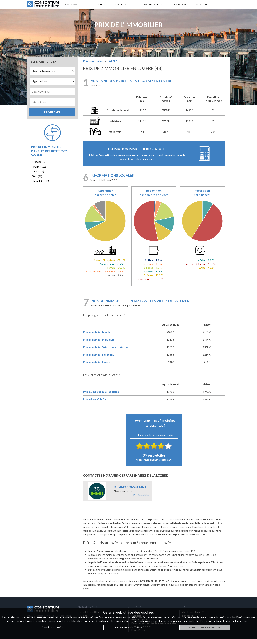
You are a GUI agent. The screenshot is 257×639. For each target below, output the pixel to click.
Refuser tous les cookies (128, 627)
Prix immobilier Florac (96, 362)
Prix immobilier (141, 494)
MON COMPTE (203, 4)
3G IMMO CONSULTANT (129, 487)
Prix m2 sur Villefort (95, 399)
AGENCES (100, 4)
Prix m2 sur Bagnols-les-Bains (101, 391)
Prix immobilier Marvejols (98, 339)
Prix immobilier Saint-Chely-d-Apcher (106, 347)
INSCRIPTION (179, 4)
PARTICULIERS (122, 4)
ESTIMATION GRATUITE (151, 4)
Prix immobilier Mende (97, 332)
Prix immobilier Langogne (98, 354)
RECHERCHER (52, 112)
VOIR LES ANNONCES (75, 4)
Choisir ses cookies (52, 626)
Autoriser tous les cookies (204, 627)
